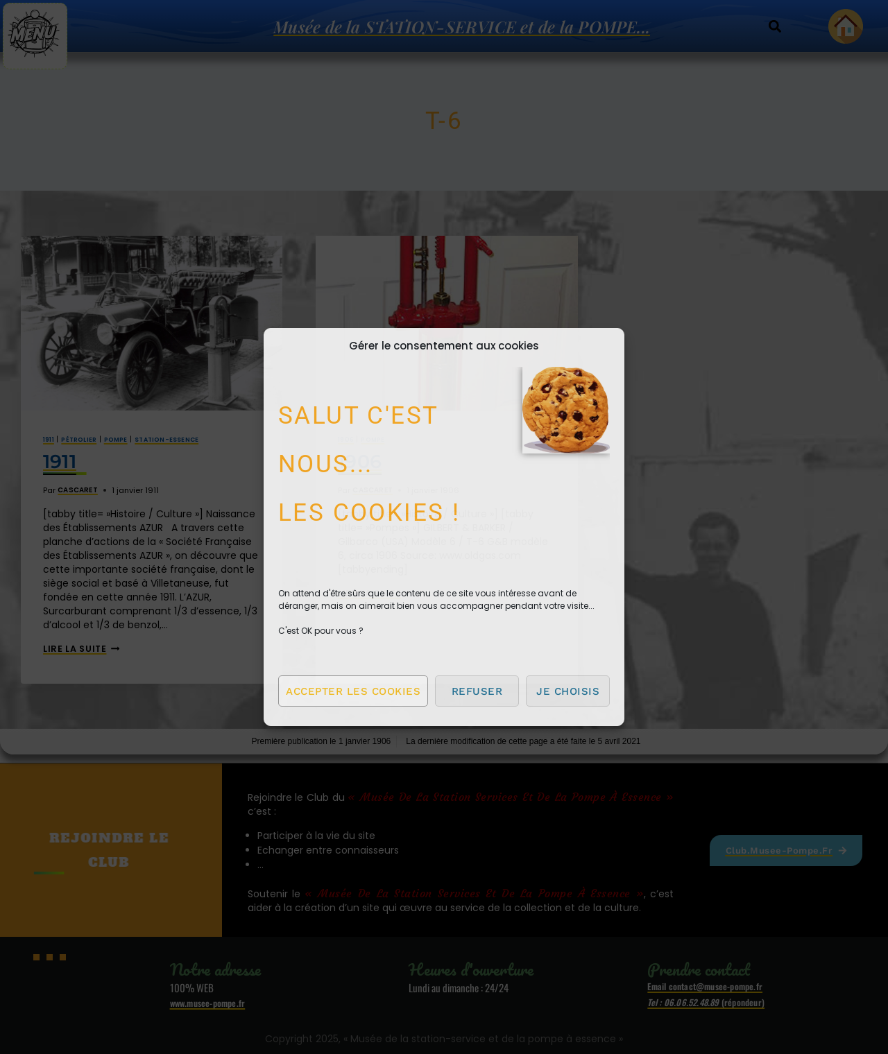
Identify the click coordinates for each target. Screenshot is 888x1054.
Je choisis (567, 691)
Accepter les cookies (353, 691)
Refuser (477, 691)
